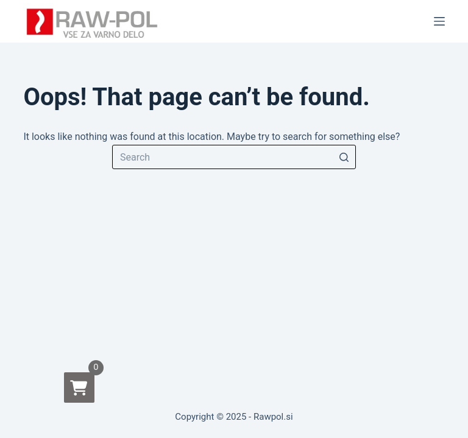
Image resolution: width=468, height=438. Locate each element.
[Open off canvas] (439, 21)
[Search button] (344, 157)
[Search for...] (234, 157)
